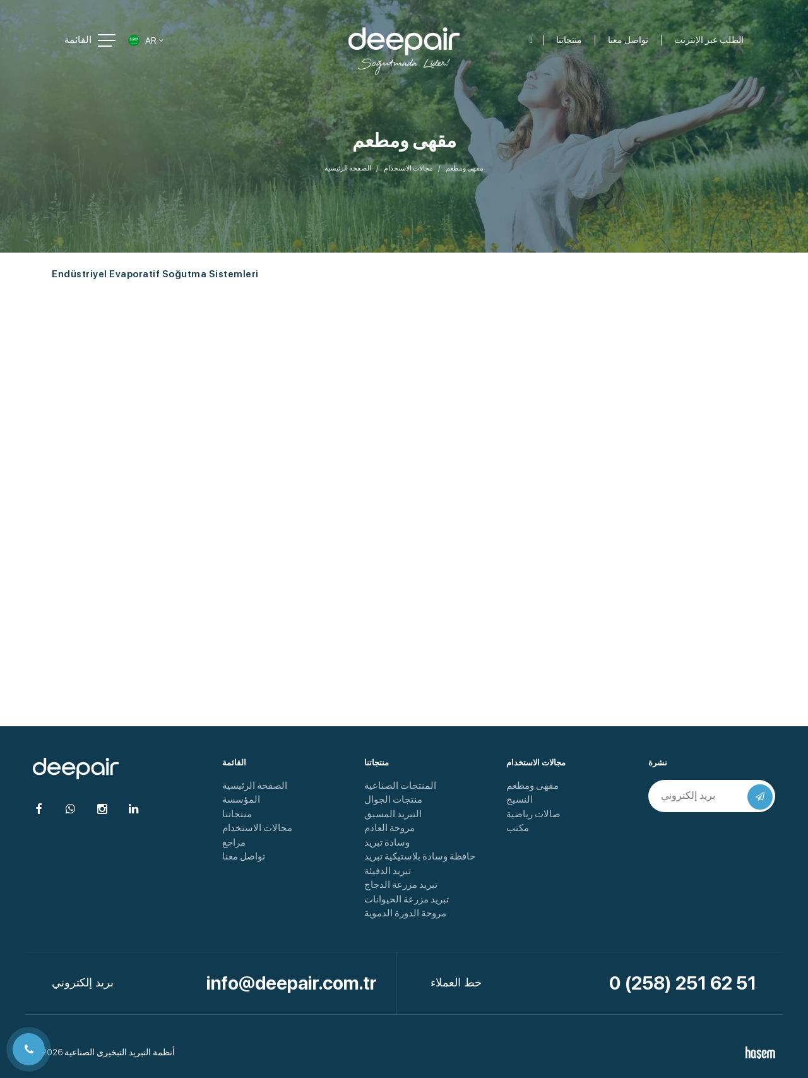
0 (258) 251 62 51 (682, 983)
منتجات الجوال (393, 799)
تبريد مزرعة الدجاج (400, 884)
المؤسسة (241, 799)
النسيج (519, 799)
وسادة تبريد (387, 842)
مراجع (234, 842)
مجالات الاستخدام (408, 168)
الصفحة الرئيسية (347, 168)
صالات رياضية (533, 814)
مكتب (517, 828)
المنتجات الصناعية (400, 785)
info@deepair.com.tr (291, 983)
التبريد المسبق (393, 814)
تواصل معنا (243, 856)
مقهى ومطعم (532, 785)
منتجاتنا (237, 814)
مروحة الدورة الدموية (405, 913)
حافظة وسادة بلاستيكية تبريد (419, 856)
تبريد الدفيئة (387, 871)
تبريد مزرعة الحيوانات (406, 899)
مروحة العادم (389, 828)
